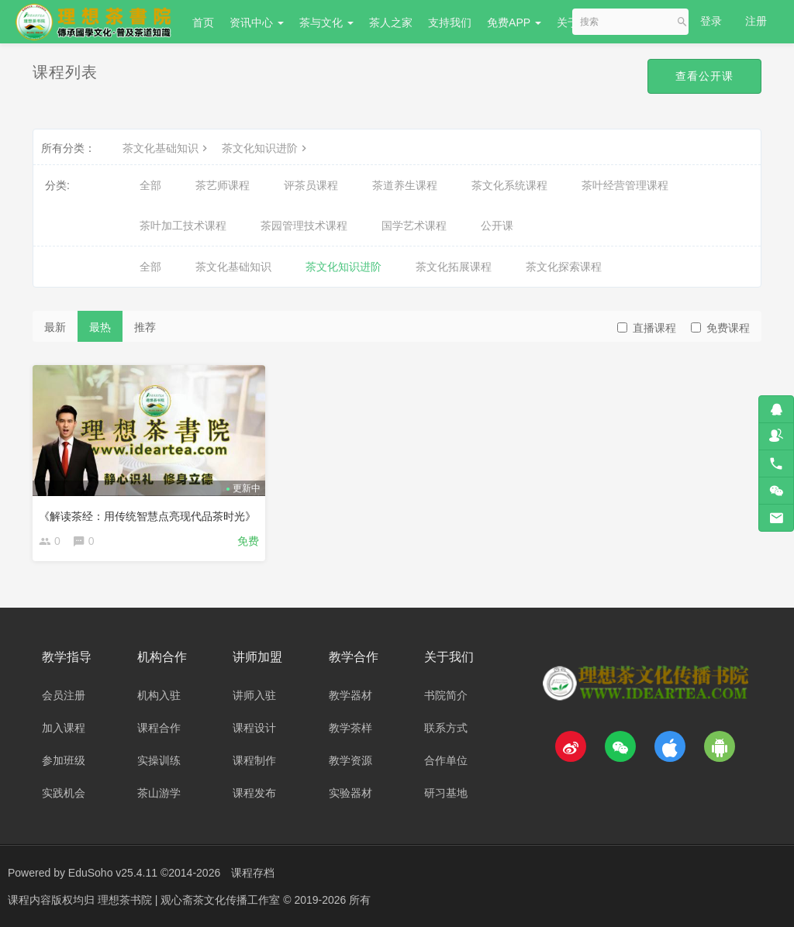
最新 (55, 327)
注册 (756, 21)
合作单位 (446, 760)
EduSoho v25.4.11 (112, 873)
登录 (711, 21)
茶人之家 (391, 22)
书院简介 (446, 695)
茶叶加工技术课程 (183, 225)
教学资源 (350, 760)
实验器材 (350, 793)
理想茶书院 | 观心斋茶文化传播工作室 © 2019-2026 (223, 900)
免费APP (514, 22)
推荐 (145, 327)
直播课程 (646, 328)
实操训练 (159, 760)
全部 (150, 185)
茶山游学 (159, 793)
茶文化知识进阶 (266, 148)
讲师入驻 (254, 695)
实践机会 (63, 793)
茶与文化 (326, 22)
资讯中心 (257, 22)
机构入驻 (159, 695)
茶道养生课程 (404, 185)
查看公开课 (704, 76)
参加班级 (63, 760)
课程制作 (254, 760)
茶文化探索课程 (564, 266)
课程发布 (254, 793)
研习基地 (446, 793)
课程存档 (252, 873)
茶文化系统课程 (509, 185)
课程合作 (159, 728)
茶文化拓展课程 (454, 266)
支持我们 (449, 22)
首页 (203, 22)
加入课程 (63, 728)
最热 (100, 327)
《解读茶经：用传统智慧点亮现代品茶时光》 (147, 516)
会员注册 (63, 695)
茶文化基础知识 (167, 148)
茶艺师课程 (222, 185)
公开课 (497, 225)
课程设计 (254, 728)
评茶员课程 (311, 185)
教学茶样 (350, 728)
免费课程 (720, 328)
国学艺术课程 (414, 225)
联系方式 (446, 728)
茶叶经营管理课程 (625, 185)
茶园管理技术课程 (304, 225)
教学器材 (350, 695)
